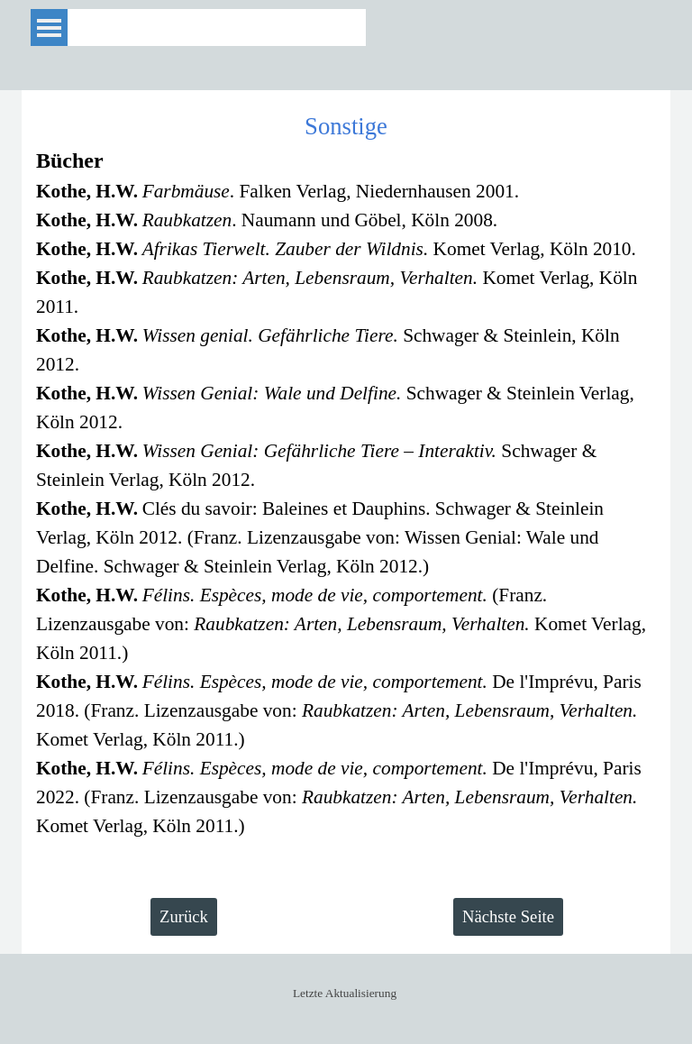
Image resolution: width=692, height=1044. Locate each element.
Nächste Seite (508, 916)
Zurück (183, 916)
